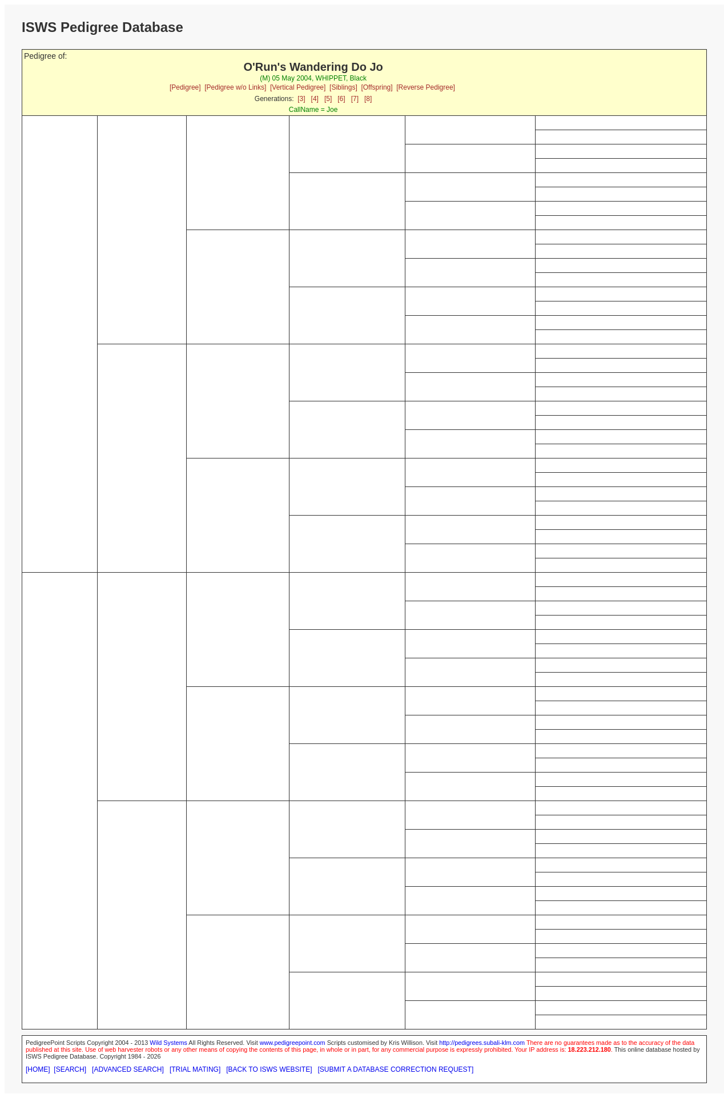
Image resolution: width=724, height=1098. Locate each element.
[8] (368, 99)
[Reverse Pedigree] (425, 87)
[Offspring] (376, 87)
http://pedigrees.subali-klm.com (482, 1042)
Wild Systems (168, 1042)
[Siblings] (343, 87)
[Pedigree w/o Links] (235, 87)
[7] (355, 99)
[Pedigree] (185, 87)
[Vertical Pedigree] (297, 87)
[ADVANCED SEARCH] (128, 1069)
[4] (315, 99)
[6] (341, 99)
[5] (328, 99)
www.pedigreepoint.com (292, 1042)
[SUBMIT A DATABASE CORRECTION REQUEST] (396, 1069)
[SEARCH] (70, 1069)
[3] (301, 99)
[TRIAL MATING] (195, 1069)
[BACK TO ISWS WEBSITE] (269, 1069)
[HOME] (38, 1069)
